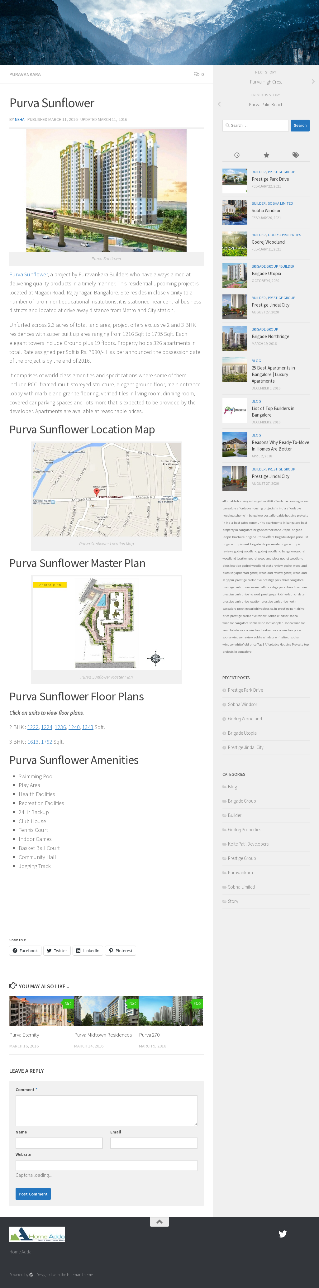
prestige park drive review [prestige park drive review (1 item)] (248, 616)
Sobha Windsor (266, 210)
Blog (256, 360)
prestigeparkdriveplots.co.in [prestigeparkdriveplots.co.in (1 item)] (257, 609)
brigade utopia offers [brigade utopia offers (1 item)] (259, 537)
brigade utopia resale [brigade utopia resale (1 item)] (264, 544)
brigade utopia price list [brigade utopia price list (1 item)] (291, 537)
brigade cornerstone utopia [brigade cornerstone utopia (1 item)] (272, 530)
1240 (74, 727)
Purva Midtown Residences (103, 1034)
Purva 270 (149, 1034)
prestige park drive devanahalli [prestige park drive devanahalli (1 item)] (244, 587)
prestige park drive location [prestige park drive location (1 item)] (241, 601)
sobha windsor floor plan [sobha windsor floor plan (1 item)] (266, 623)
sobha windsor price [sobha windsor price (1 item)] (287, 630)
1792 (46, 741)
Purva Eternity (24, 1034)
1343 (87, 727)
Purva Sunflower (28, 274)
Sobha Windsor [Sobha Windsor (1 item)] (278, 616)
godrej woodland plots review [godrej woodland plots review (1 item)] (262, 566)
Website (23, 1154)
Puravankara (25, 74)
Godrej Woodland (268, 242)
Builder (258, 171)
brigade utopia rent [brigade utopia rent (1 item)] (235, 544)
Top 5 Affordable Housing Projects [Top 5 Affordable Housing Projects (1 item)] (280, 644)
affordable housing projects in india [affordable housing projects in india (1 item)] (261, 508)
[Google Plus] (294, 1234)
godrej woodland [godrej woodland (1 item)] (245, 551)
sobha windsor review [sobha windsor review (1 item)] (237, 637)
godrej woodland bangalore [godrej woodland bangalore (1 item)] (277, 551)
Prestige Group (281, 171)
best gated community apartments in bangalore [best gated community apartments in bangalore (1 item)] (267, 523)
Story (233, 901)
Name (21, 1132)
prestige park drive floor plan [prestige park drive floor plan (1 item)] (287, 587)
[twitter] (283, 1234)
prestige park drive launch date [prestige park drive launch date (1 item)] (282, 594)
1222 (33, 727)
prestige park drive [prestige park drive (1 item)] (248, 580)
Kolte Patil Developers (248, 844)
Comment (26, 1089)
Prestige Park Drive (270, 179)
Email (115, 1132)
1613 (32, 741)
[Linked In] (305, 1234)
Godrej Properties (284, 234)
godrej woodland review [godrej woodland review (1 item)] (266, 573)
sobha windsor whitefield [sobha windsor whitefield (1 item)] (271, 637)
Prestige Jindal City (270, 305)
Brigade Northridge (270, 336)
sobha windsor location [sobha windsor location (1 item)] (256, 630)
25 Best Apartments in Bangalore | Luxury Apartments (273, 374)
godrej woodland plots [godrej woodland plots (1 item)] (264, 558)
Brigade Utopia (266, 273)
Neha (20, 119)
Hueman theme (80, 1274)
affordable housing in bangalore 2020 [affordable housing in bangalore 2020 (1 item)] (247, 501)
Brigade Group (265, 266)
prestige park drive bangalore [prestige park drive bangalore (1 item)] (283, 580)
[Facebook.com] (271, 1234)
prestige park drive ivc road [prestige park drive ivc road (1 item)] (241, 594)
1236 (60, 727)
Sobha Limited (280, 203)
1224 (46, 727)
